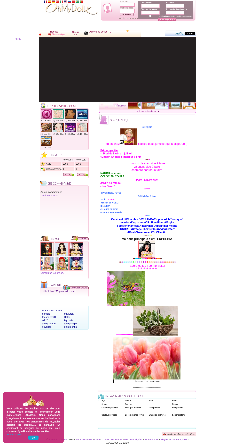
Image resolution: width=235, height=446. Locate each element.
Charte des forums (112, 439)
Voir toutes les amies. (52, 272)
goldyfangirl (70, 323)
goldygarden (49, 323)
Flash (18, 39)
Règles (164, 439)
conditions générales (184, 16)
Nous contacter (84, 439)
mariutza (69, 313)
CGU (97, 439)
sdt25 (45, 320)
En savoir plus (14, 434)
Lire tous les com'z (50, 195)
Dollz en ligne (52, 310)
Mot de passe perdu (128, 18)
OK (33, 437)
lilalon (67, 317)
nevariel (46, 326)
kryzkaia (68, 320)
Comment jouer (178, 439)
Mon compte (151, 439)
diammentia (70, 326)
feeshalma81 (49, 317)
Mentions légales (133, 439)
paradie (46, 313)
